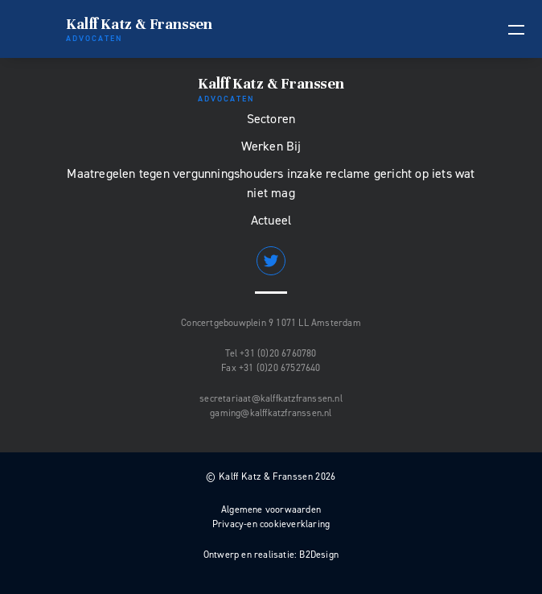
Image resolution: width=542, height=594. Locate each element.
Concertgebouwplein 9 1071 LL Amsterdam (271, 322)
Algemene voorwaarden (271, 509)
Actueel (271, 220)
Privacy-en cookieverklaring (271, 524)
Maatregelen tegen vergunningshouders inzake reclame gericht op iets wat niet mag (270, 183)
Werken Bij (271, 146)
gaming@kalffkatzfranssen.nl (270, 412)
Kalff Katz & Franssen (139, 28)
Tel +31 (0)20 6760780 (270, 353)
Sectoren (271, 118)
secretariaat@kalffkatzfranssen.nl (271, 398)
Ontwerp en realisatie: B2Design (271, 554)
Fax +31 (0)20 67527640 (270, 367)
